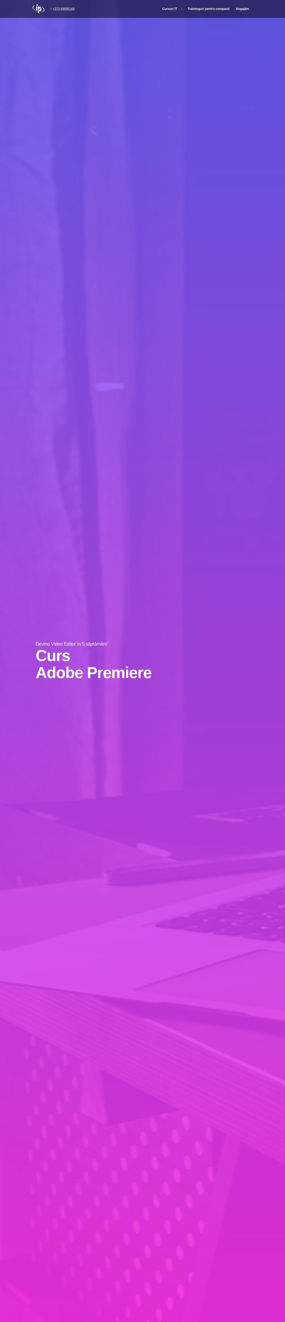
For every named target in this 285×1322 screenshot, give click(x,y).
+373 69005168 (64, 8)
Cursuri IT (169, 8)
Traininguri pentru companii (209, 8)
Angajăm (242, 8)
